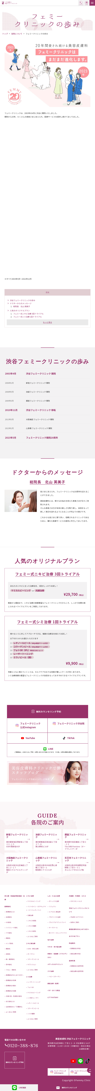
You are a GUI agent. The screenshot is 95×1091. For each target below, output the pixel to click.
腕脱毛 (8, 949)
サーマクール (53, 927)
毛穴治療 (51, 940)
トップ (5, 33)
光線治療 (30, 915)
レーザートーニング (33, 982)
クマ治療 (51, 971)
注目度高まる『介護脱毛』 (14, 1007)
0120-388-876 (22, 1045)
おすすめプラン (74, 936)
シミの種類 (31, 1014)
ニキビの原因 (31, 921)
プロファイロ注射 (55, 917)
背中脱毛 (9, 964)
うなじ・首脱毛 (11, 970)
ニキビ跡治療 (30, 943)
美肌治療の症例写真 (76, 971)
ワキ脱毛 (9, 933)
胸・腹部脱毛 (10, 959)
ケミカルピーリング (33, 901)
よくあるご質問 (11, 1012)
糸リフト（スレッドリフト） (58, 933)
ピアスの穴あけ (53, 997)
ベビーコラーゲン (55, 976)
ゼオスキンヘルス (76, 901)
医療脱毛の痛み (11, 986)
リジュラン (52, 906)
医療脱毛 (8, 906)
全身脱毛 (9, 917)
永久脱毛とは (10, 1001)
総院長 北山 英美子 (21, 306)
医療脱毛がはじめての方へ (14, 975)
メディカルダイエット (55, 964)
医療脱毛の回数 (11, 991)
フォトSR (30, 987)
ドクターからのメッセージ (20, 303)
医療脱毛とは (10, 912)
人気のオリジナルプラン (20, 310)
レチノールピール (33, 1003)
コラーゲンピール (33, 959)
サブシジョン (31, 964)
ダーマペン (31, 954)
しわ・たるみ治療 (54, 896)
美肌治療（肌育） (54, 983)
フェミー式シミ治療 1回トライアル (27, 316)
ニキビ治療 (30, 896)
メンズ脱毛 (9, 943)
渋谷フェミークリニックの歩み (22, 300)
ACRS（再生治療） (33, 949)
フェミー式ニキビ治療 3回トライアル (28, 313)
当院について (16, 33)
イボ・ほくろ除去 (54, 990)
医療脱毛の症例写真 (76, 966)
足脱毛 (8, 954)
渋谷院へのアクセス (76, 917)
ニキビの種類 (31, 926)
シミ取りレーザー (33, 998)
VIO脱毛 (8, 922)
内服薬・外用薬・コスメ (77, 896)
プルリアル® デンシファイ (57, 922)
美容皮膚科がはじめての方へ (79, 929)
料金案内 (72, 943)
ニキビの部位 (31, 931)
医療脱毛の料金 (75, 948)
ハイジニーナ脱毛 (11, 927)
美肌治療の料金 (75, 954)
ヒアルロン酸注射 (55, 912)
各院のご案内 (74, 922)
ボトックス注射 (54, 901)
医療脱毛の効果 (11, 980)
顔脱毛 (8, 938)
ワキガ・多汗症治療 (55, 947)
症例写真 (72, 961)
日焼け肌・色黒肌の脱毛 (14, 996)
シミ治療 (29, 977)
